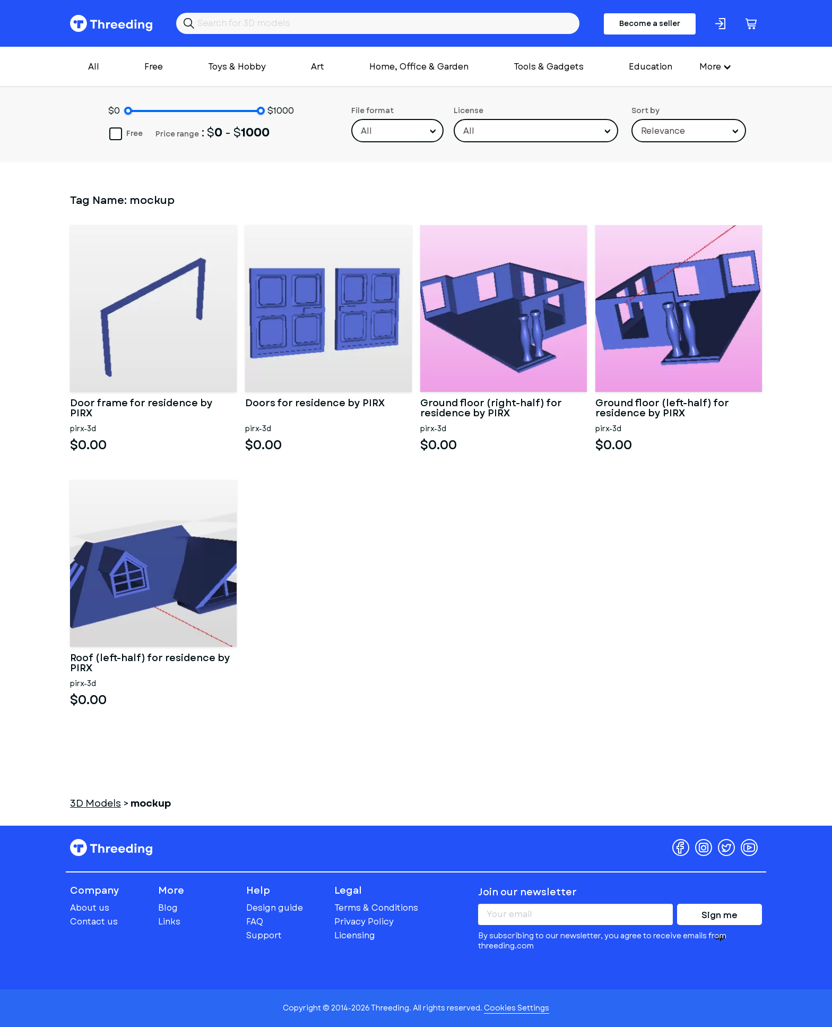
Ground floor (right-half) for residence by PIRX (491, 409)
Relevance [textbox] (663, 131)
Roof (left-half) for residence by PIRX (150, 663)
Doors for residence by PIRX (315, 404)
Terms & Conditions (376, 908)
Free (153, 67)
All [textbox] (366, 131)
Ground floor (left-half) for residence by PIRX (662, 409)
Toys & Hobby (237, 67)
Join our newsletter (527, 892)
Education (650, 67)
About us (89, 908)
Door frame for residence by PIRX (141, 409)
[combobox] (397, 130)
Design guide (274, 908)
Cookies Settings (516, 1008)
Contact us (94, 921)
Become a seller (649, 23)
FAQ (254, 921)
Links (169, 921)
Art (317, 67)
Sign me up (719, 917)
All (93, 67)
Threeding (111, 23)
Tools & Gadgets (549, 67)
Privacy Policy (364, 921)
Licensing (354, 935)
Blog (168, 908)
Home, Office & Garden (419, 67)
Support (264, 935)
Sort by (645, 110)
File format (372, 110)
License (468, 110)
